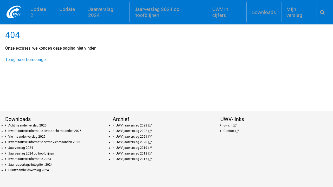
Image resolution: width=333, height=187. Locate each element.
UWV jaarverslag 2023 (131, 125)
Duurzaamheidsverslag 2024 (28, 170)
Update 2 (38, 12)
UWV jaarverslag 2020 (131, 142)
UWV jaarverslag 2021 (131, 136)
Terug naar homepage (25, 59)
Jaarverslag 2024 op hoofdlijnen (157, 12)
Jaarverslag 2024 (100, 12)
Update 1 (67, 12)
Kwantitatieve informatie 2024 (29, 159)
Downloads (264, 12)
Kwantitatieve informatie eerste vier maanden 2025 (44, 142)
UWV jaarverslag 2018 (131, 153)
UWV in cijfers (220, 12)
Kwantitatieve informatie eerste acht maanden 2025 (44, 131)
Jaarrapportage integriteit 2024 (30, 164)
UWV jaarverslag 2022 (131, 131)
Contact (229, 131)
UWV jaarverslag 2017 (131, 159)
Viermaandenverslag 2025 (27, 136)
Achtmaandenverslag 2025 (27, 125)
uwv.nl (227, 125)
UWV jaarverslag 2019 (131, 148)
